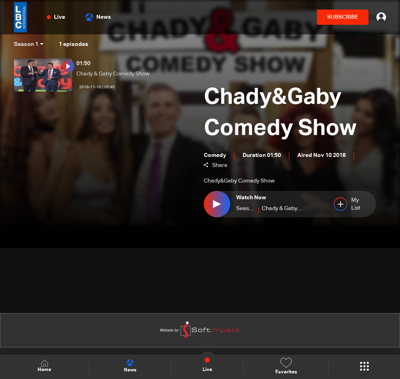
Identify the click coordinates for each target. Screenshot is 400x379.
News (98, 17)
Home (44, 366)
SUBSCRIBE (342, 17)
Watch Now (251, 198)
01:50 (83, 63)
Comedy (215, 155)
